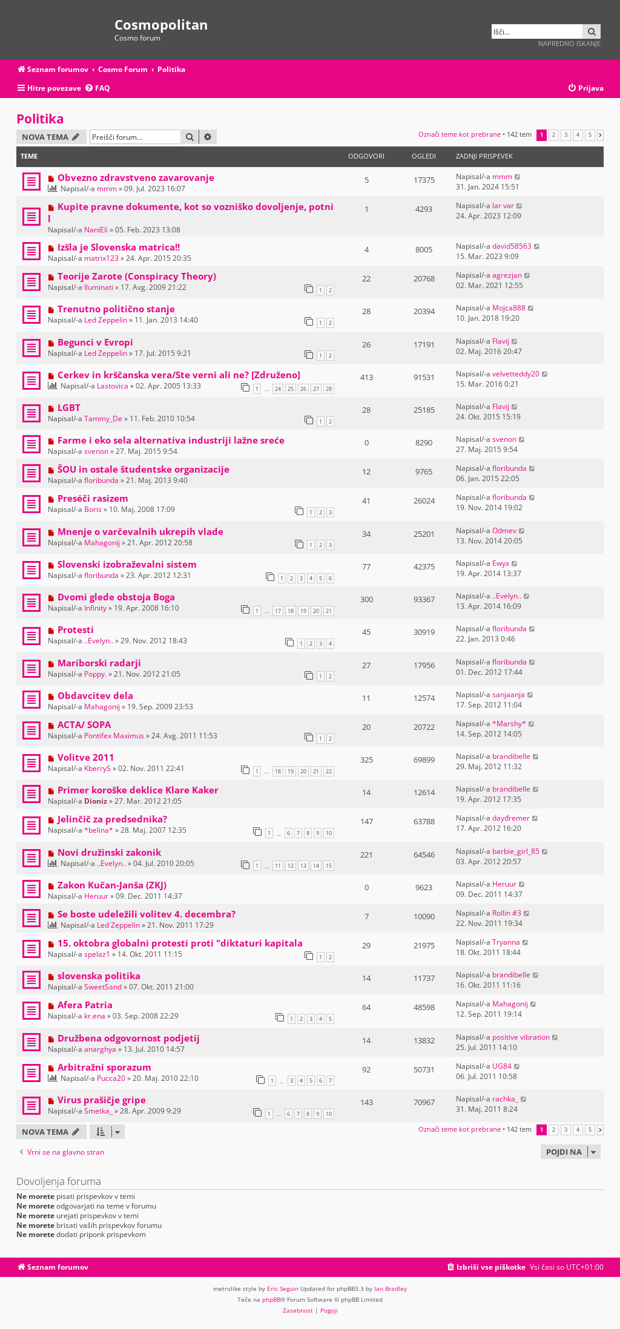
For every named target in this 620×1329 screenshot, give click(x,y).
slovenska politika (99, 976)
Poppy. (95, 674)
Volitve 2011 (86, 757)
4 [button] (577, 135)
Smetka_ (98, 1111)
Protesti (76, 629)
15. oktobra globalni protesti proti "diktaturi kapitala (180, 943)
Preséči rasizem (93, 498)
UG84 (502, 1066)
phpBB (271, 1299)
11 (278, 866)
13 (303, 866)
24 (278, 389)
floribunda (101, 480)
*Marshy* (509, 723)
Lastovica (112, 386)
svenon (96, 451)
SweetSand (103, 987)
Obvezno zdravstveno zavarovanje (136, 177)
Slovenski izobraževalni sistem (127, 564)
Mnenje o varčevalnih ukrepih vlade (140, 531)
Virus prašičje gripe (102, 1100)
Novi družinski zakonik (109, 852)
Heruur (96, 896)
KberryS (97, 768)
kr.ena (94, 1016)
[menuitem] (97, 88)
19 (303, 611)
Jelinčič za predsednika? (112, 819)
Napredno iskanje (569, 43)
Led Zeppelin (105, 320)
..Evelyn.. (506, 596)
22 (329, 771)
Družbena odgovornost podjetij (129, 1038)
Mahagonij (102, 542)
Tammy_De (103, 418)
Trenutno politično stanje (116, 309)
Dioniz (95, 801)
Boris (93, 509)
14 (316, 866)
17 (278, 611)
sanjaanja (508, 694)
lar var (503, 205)
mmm (107, 188)
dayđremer (511, 818)
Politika (40, 118)
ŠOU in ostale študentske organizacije (143, 469)
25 (291, 389)
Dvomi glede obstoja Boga (116, 597)
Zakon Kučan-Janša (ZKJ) (112, 885)
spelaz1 (97, 954)
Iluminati (98, 287)
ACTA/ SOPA (84, 724)
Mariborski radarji (99, 663)
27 (316, 389)
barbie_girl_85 (515, 851)
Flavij (500, 341)
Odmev (504, 530)
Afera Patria (85, 1005)
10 (329, 833)
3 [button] (565, 135)
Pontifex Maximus (114, 735)
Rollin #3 (506, 913)
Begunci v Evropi (95, 342)
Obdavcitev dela (95, 695)
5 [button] (590, 135)
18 (291, 611)
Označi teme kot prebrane (459, 134)
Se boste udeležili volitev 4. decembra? (147, 914)
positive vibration (521, 1037)
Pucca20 (111, 1078)
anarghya (100, 1049)
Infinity (95, 608)
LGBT (69, 407)
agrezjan (507, 275)
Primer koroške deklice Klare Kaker (138, 790)
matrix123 (101, 258)
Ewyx (500, 563)
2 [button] (553, 135)
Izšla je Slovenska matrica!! (119, 247)
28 (329, 389)
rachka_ (505, 1099)
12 (291, 866)
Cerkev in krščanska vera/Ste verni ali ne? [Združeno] (179, 375)
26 (303, 389)
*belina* (98, 830)
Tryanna (506, 942)
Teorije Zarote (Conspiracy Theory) (137, 276)
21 (329, 611)
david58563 (512, 246)
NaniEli (96, 230)
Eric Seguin (282, 1288)
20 (316, 611)
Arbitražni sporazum (104, 1067)
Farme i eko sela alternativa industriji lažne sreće (171, 440)
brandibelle (511, 756)
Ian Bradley (390, 1288)
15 (329, 866)
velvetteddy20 (515, 374)
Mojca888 (509, 308)
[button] (600, 135)
